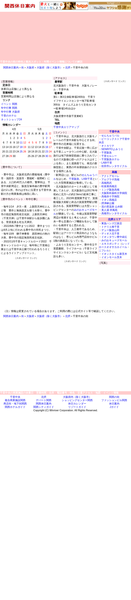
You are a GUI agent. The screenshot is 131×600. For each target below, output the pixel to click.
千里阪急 (74, 178)
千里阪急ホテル (110, 159)
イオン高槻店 (109, 199)
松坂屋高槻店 (109, 186)
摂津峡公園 (107, 203)
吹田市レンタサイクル (114, 166)
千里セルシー (109, 156)
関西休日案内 (11, 67)
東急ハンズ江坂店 (111, 223)
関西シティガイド (43, 407)
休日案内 (114, 403)
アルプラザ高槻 (110, 179)
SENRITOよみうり (112, 149)
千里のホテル (8, 115)
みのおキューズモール (114, 240)
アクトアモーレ (110, 176)
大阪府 (30, 67)
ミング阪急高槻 (110, 189)
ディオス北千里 (110, 233)
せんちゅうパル (110, 135)
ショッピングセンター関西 (77, 400)
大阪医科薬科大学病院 (114, 193)
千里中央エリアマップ (66, 127)
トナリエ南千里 (110, 226)
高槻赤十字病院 (110, 196)
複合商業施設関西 (15, 400)
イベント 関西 (9, 104)
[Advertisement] (65, 36)
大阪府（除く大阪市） (50, 67)
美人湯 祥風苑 (109, 210)
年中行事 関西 (9, 107)
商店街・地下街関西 (15, 403)
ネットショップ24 (11, 119)
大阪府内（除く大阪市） (77, 397)
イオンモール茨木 (111, 257)
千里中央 (114, 131)
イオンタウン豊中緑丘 (114, 237)
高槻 (114, 172)
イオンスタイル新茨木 (114, 253)
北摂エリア (114, 219)
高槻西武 (106, 183)
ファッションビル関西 (114, 400)
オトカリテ (107, 145)
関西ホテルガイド (15, 407)
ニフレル (104, 250)
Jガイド (114, 407)
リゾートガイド (77, 407)
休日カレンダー (77, 403)
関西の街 (114, 397)
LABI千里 (87, 178)
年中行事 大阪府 (10, 111)
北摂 (67, 67)
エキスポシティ (110, 243)
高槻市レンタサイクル (114, 213)
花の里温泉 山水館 (112, 206)
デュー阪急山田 (110, 230)
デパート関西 (43, 400)
